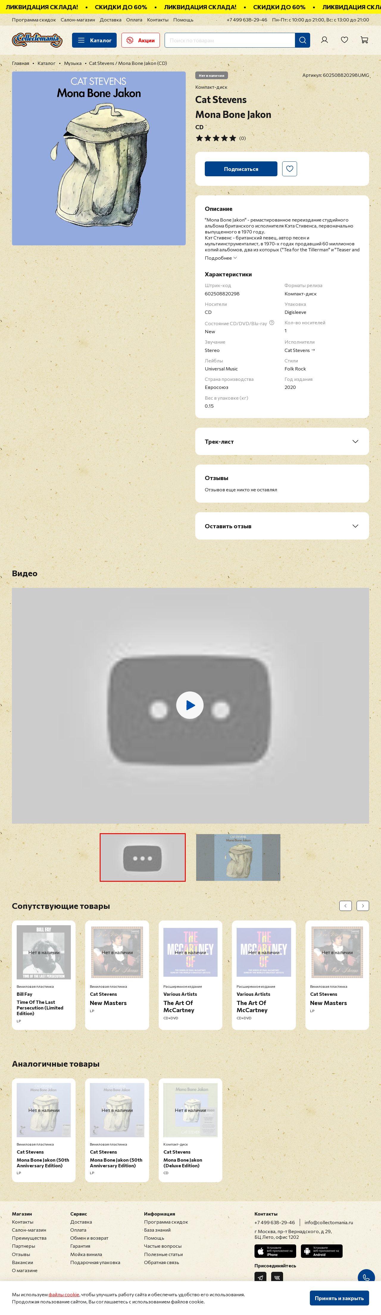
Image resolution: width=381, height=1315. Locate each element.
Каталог (94, 40)
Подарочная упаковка (95, 1262)
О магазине (25, 1270)
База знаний (157, 1230)
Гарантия (80, 1246)
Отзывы (21, 1254)
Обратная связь (161, 1262)
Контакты (157, 19)
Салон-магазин (78, 19)
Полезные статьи (163, 1254)
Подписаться (241, 169)
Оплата (134, 19)
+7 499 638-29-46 (247, 19)
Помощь (183, 19)
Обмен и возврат (89, 1238)
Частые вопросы (163, 1246)
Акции (141, 40)
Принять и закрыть (339, 1298)
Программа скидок (34, 19)
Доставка (110, 19)
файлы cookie (64, 1294)
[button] (143, 857)
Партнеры (23, 1246)
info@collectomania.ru (329, 1222)
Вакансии (22, 1262)
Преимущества (29, 1238)
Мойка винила (86, 1254)
